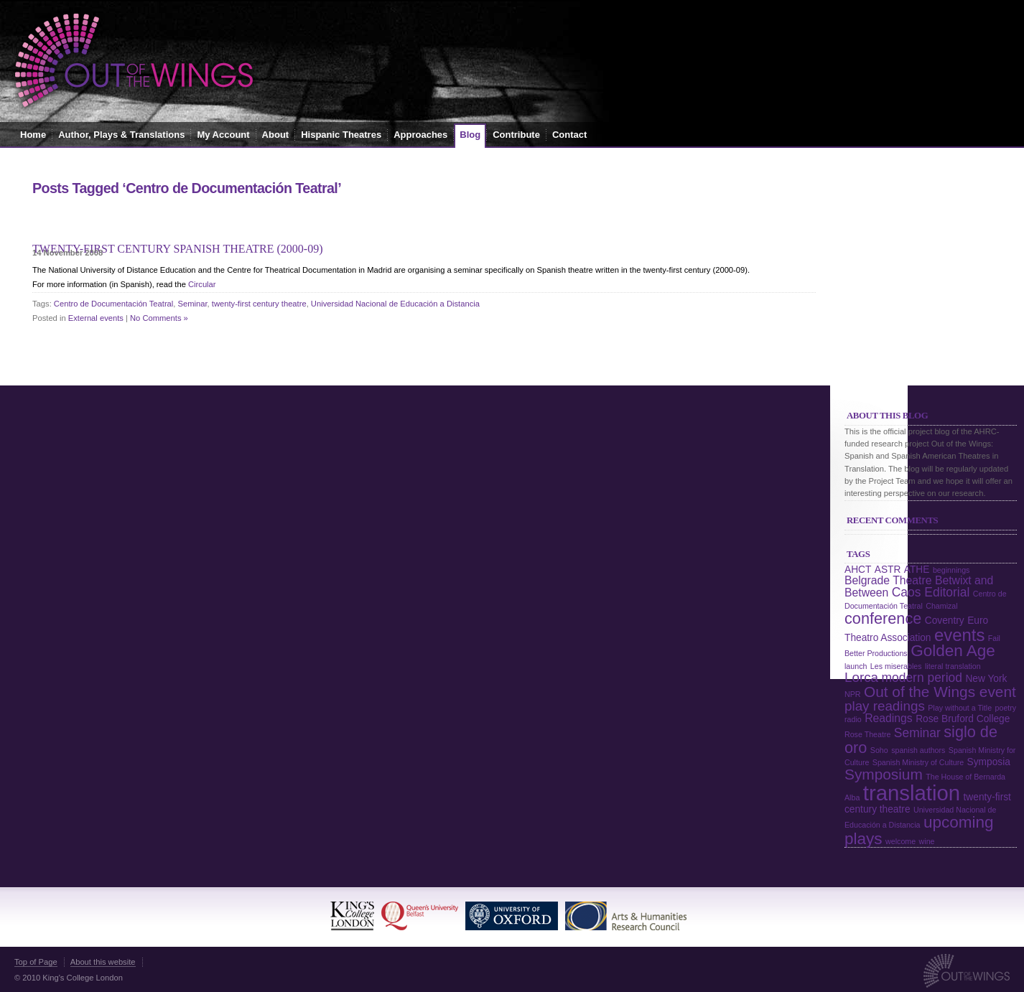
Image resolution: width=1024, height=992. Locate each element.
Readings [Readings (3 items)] (889, 718)
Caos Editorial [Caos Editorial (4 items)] (931, 592)
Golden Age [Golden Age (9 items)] (953, 651)
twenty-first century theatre (259, 303)
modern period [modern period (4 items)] (921, 677)
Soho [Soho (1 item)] (879, 750)
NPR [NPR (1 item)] (852, 694)
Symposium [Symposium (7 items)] (883, 774)
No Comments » (159, 318)
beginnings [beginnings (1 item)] (951, 570)
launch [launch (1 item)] (855, 666)
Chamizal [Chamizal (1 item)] (941, 606)
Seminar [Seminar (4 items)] (917, 733)
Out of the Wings (134, 60)
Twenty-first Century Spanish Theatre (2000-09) (177, 249)
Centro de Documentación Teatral (113, 303)
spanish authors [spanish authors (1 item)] (918, 750)
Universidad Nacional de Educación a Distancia (395, 303)
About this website (103, 962)
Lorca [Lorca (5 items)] (861, 677)
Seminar (193, 303)
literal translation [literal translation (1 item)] (953, 666)
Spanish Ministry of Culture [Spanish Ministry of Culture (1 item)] (918, 762)
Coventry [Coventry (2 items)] (944, 620)
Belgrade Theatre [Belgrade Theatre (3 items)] (887, 580)
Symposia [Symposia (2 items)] (988, 762)
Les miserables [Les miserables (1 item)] (896, 666)
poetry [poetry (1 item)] (1006, 707)
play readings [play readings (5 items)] (884, 705)
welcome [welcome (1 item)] (900, 841)
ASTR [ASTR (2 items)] (888, 569)
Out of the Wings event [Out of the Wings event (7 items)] (940, 691)
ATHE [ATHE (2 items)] (917, 569)
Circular (202, 284)
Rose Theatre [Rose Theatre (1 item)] (867, 734)
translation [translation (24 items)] (911, 793)
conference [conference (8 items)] (882, 618)
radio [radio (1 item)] (853, 719)
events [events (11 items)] (959, 635)
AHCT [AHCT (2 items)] (857, 569)
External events (96, 318)
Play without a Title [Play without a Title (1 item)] (960, 707)
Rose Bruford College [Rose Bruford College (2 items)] (963, 718)
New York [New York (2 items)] (986, 678)
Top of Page (35, 962)
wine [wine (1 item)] (927, 841)
